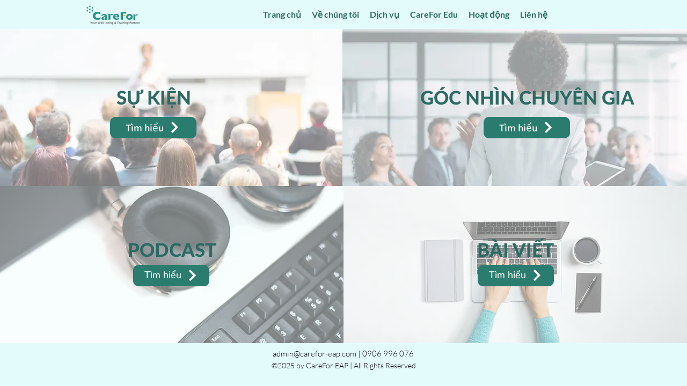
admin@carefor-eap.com (314, 353)
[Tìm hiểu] (153, 127)
